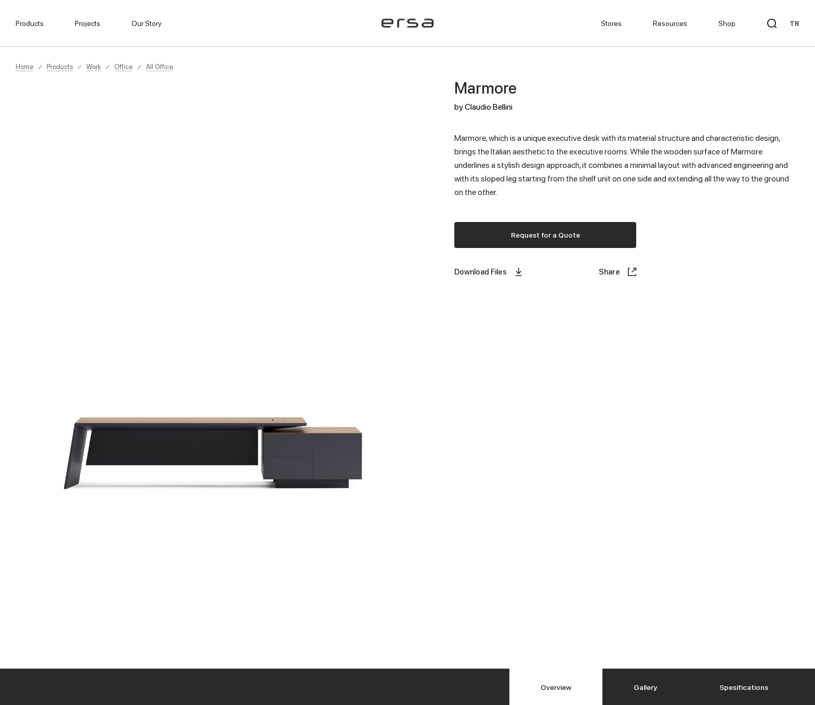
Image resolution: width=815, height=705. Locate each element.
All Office (159, 66)
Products (60, 66)
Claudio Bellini (488, 106)
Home (24, 66)
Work (93, 66)
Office (123, 66)
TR (794, 23)
